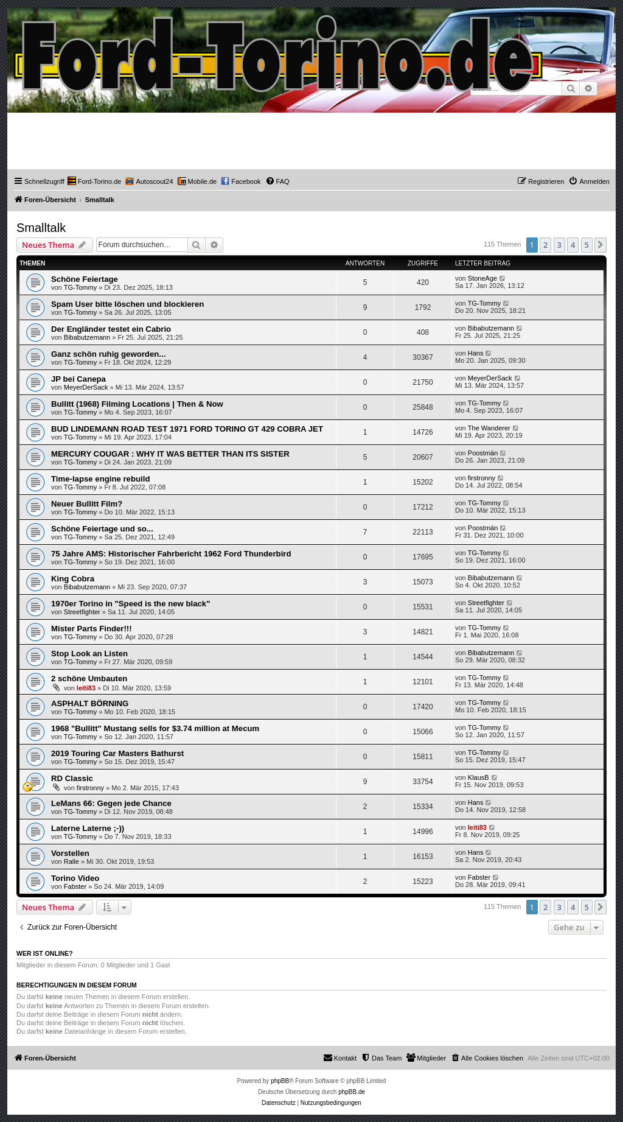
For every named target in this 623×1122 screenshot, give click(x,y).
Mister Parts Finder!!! (91, 628)
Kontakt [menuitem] (340, 1057)
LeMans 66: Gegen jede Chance (111, 803)
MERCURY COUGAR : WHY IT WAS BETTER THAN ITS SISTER (170, 453)
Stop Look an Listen (89, 653)
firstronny (481, 478)
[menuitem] (95, 181)
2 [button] (545, 244)
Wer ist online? (44, 953)
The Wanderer (489, 428)
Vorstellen (70, 853)
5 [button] (587, 244)
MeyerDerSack (86, 387)
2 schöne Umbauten (89, 678)
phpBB (280, 1081)
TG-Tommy (80, 287)
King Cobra (72, 578)
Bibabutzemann (87, 337)
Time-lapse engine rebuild (100, 478)
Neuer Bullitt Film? (86, 503)
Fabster (75, 886)
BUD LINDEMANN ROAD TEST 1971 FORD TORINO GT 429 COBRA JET (187, 428)
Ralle (71, 861)
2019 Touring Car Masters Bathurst (117, 753)
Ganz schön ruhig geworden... (108, 354)
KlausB (478, 777)
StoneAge (482, 278)
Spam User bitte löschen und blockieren (127, 304)
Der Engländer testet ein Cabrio (111, 329)
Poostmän (483, 453)
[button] (600, 244)
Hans (476, 353)
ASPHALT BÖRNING (89, 703)
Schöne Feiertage (84, 279)
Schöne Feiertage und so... (102, 528)
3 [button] (559, 244)
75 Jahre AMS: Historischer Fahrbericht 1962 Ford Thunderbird (171, 553)
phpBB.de (351, 1092)
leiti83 (86, 688)
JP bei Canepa (78, 379)
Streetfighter (82, 611)
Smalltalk (41, 227)
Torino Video (75, 878)
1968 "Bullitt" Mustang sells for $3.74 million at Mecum (155, 728)
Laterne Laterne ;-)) (87, 828)
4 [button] (573, 244)
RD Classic (72, 778)
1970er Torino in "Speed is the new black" (130, 603)
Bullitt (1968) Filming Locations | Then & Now (137, 403)
